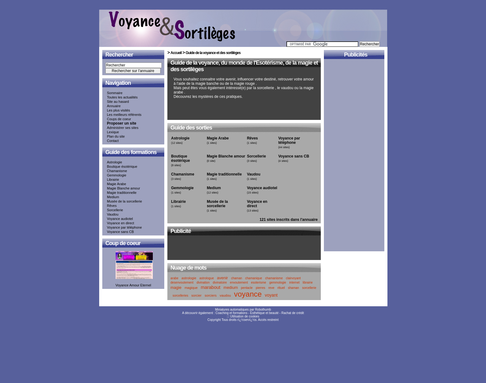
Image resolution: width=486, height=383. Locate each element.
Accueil (176, 53)
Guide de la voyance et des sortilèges (213, 53)
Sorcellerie (115, 210)
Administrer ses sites (122, 128)
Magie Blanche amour (123, 188)
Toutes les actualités (122, 97)
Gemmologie (116, 175)
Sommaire (114, 93)
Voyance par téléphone (124, 227)
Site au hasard (118, 101)
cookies (254, 316)
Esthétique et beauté (264, 313)
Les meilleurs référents (124, 114)
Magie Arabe (116, 184)
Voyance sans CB (120, 232)
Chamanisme (117, 171)
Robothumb (263, 309)
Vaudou (112, 214)
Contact (113, 141)
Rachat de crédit (292, 313)
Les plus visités (118, 110)
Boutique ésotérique (122, 166)
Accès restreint (268, 319)
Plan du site (116, 136)
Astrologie (114, 162)
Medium (113, 197)
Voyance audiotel (120, 219)
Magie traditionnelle (121, 192)
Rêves (112, 205)
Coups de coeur (119, 119)
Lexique (113, 132)
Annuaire (114, 106)
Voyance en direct (120, 223)
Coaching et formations (231, 313)
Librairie (113, 179)
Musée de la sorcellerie (124, 201)
